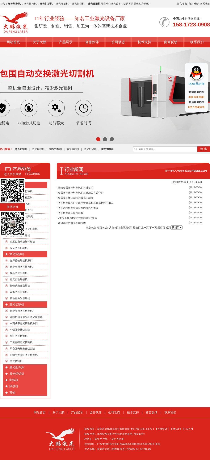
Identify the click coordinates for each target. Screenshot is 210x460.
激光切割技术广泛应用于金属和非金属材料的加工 (85, 202)
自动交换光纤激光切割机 (24, 354)
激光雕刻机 (62, 3)
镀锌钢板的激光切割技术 (72, 223)
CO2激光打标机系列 (21, 197)
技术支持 (144, 42)
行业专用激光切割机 (21, 310)
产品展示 (65, 42)
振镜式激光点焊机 (20, 285)
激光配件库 (16, 367)
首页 (186, 182)
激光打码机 (78, 3)
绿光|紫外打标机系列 (21, 216)
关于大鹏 (39, 42)
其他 (12, 392)
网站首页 (13, 42)
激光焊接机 (30, 3)
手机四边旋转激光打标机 (24, 229)
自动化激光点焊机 (20, 298)
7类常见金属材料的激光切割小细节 (77, 217)
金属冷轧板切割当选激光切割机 (75, 197)
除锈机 (13, 386)
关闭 (22, 168)
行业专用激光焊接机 (21, 266)
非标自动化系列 (19, 222)
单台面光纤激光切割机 (22, 348)
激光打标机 (16, 184)
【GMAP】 (188, 428)
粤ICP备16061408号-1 (142, 428)
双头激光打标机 (19, 247)
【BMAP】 (176, 428)
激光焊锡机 (16, 373)
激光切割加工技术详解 (70, 212)
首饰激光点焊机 (19, 292)
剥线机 (13, 380)
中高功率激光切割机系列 (24, 323)
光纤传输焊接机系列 (21, 260)
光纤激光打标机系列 (21, 210)
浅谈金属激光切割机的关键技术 (75, 187)
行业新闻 (197, 182)
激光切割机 (16, 304)
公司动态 (118, 42)
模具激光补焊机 (19, 273)
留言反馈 (194, 3)
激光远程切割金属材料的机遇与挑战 (78, 207)
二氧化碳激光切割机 (21, 342)
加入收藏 (182, 3)
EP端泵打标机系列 (20, 203)
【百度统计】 (162, 428)
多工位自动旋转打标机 (22, 241)
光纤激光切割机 (19, 336)
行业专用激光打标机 (21, 191)
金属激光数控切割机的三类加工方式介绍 (80, 192)
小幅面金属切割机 (20, 329)
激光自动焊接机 (19, 279)
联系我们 (205, 3)
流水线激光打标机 (20, 235)
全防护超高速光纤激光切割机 (26, 317)
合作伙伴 (92, 42)
